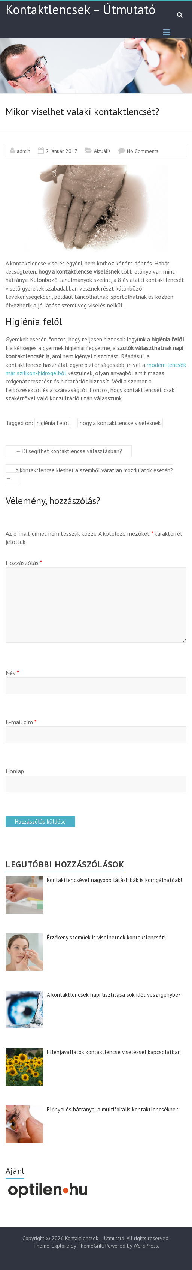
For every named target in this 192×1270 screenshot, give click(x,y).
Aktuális (102, 151)
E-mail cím (21, 722)
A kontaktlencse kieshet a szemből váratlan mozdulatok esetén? (89, 474)
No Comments (142, 151)
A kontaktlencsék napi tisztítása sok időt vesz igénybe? (114, 994)
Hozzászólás (24, 562)
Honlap (15, 771)
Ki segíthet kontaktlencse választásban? (68, 451)
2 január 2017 (61, 151)
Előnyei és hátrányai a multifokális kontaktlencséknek (112, 1109)
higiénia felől (53, 423)
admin (23, 151)
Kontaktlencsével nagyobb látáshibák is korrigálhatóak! (114, 880)
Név (12, 673)
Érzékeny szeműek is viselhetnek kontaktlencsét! (106, 937)
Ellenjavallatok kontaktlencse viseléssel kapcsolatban (114, 1052)
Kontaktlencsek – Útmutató (80, 9)
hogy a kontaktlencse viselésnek (120, 423)
